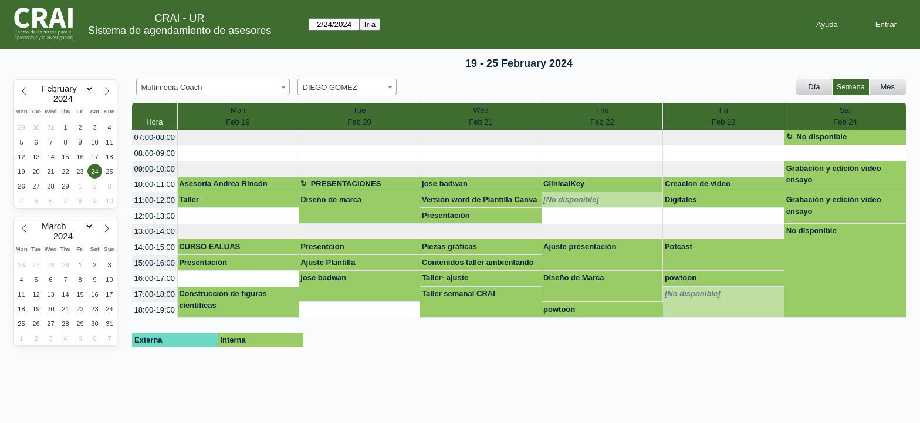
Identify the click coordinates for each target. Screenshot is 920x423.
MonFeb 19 (237, 116)
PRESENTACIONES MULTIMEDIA (340, 185)
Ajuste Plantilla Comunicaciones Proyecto (348, 264)
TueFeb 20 (359, 116)
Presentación (446, 215)
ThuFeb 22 (602, 116)
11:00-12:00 (154, 200)
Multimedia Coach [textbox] (171, 87)
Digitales (680, 199)
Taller (189, 199)
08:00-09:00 (154, 153)
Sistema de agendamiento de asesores (179, 30)
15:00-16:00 (154, 262)
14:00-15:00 (154, 247)
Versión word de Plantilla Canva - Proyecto (479, 201)
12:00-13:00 (154, 216)
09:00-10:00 (154, 168)
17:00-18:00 (154, 294)
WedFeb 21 (480, 116)
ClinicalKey (563, 183)
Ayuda (827, 24)
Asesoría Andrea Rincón (223, 183)
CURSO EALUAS (209, 246)
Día (814, 86)
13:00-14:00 (154, 231)
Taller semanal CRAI (458, 293)
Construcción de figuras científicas (223, 299)
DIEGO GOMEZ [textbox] (330, 87)
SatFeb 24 (845, 116)
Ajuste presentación (579, 246)
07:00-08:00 (154, 137)
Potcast (678, 246)
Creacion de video (697, 183)
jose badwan (445, 183)
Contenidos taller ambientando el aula (478, 264)
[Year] (65, 98)
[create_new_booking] (238, 138)
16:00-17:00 (154, 278)
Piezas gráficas (449, 246)
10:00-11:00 (154, 184)
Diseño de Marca (573, 277)
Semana (851, 86)
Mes (888, 86)
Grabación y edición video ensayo (833, 174)
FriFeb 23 (723, 116)
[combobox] (213, 87)
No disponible (821, 136)
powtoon (680, 277)
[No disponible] (571, 199)
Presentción (322, 246)
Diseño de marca (330, 199)
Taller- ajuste (445, 277)
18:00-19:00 (154, 310)
